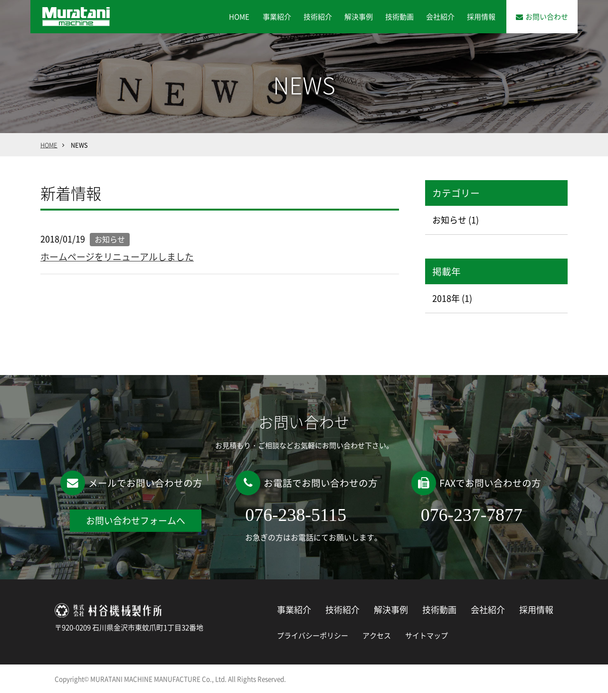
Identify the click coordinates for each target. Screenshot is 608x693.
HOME (239, 16)
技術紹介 (318, 16)
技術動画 (399, 16)
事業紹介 (277, 16)
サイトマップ (426, 635)
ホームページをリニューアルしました (117, 256)
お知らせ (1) (455, 219)
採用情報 (481, 16)
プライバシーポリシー (312, 635)
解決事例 (358, 16)
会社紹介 (440, 16)
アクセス (376, 635)
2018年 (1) (452, 298)
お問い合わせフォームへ (135, 520)
